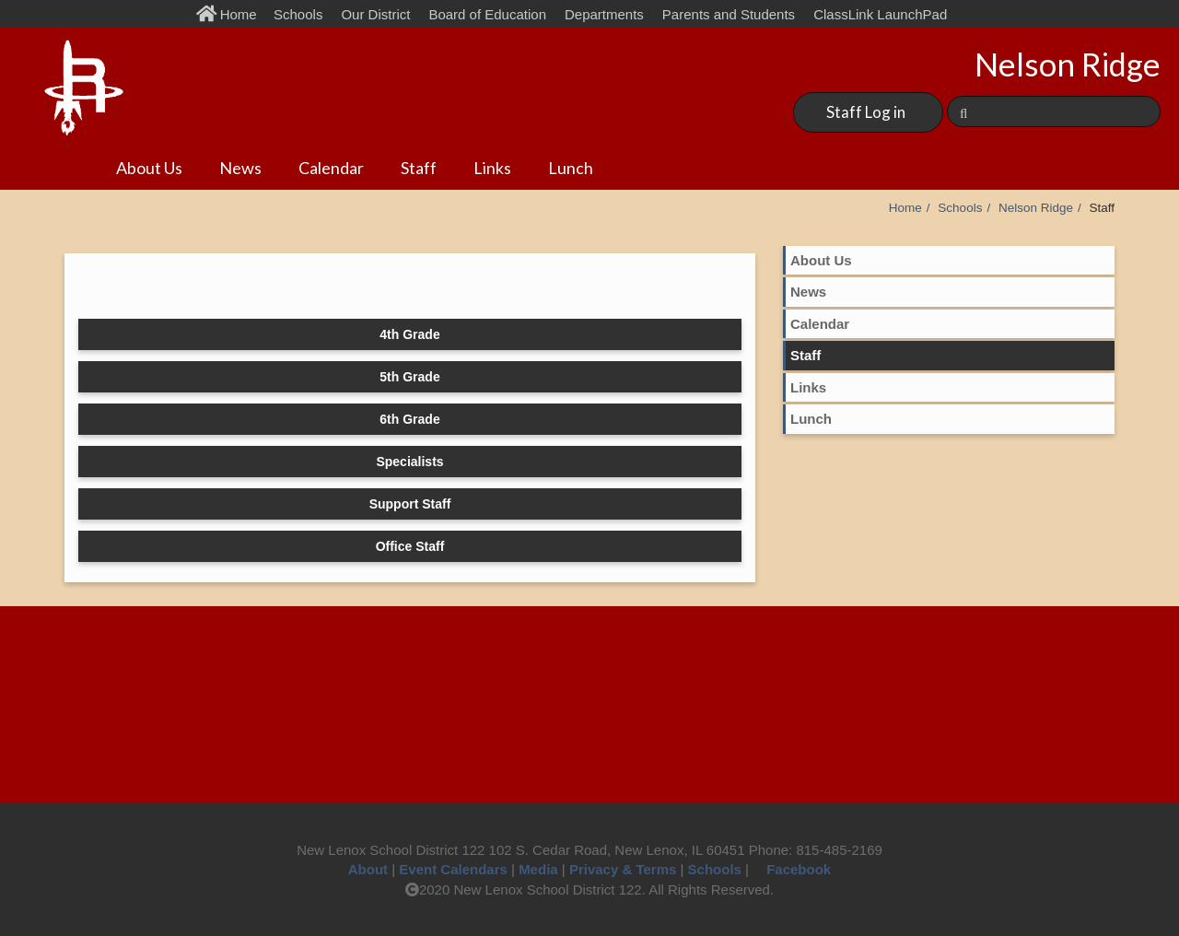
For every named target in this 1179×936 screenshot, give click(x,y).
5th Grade (409, 376)
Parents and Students (728, 14)
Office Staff (410, 546)
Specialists (409, 461)
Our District (375, 14)
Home (230, 14)
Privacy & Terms (622, 869)
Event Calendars (453, 869)
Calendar (331, 168)
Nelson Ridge (1035, 208)
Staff (419, 168)
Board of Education (487, 14)
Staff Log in (865, 112)
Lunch (570, 168)
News (240, 168)
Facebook (792, 869)
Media (538, 869)
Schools (298, 14)
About (368, 869)
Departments (604, 14)
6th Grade (409, 419)
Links (492, 168)
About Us (149, 168)
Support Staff (410, 504)
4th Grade (409, 334)
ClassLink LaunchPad (880, 14)
